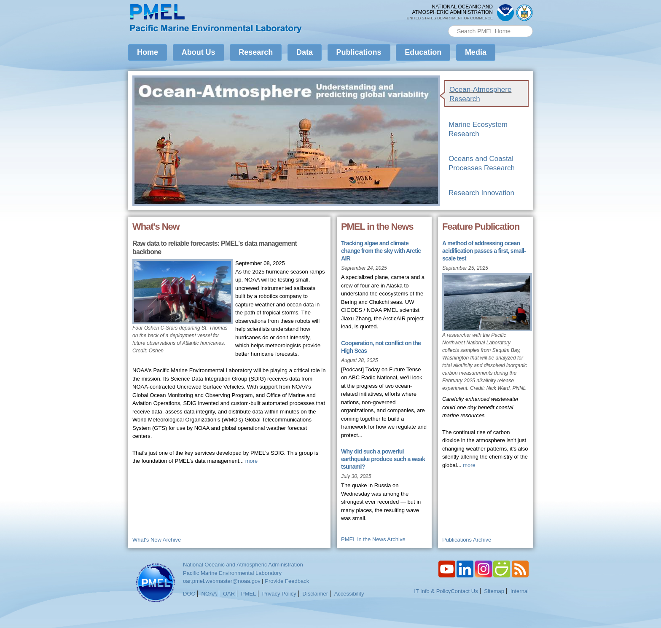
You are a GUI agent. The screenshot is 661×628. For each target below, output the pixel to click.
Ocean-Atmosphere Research (480, 94)
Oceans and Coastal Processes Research (482, 163)
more (251, 461)
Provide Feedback (287, 581)
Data (304, 52)
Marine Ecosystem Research (478, 129)
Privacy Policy (279, 593)
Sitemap (494, 591)
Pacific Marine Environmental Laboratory (232, 573)
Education (423, 52)
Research (256, 52)
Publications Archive (466, 540)
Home (147, 52)
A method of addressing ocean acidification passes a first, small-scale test (484, 251)
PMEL (248, 593)
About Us (198, 52)
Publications (359, 52)
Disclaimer (315, 593)
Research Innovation (481, 193)
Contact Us (464, 591)
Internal (520, 591)
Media (475, 52)
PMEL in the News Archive (373, 539)
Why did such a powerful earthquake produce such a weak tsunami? (383, 459)
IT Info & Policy (432, 591)
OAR (229, 593)
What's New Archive (156, 540)
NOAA (209, 593)
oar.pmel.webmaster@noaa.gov (222, 581)
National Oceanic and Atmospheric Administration (243, 564)
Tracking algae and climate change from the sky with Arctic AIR (381, 251)
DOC (189, 593)
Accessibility (349, 593)
